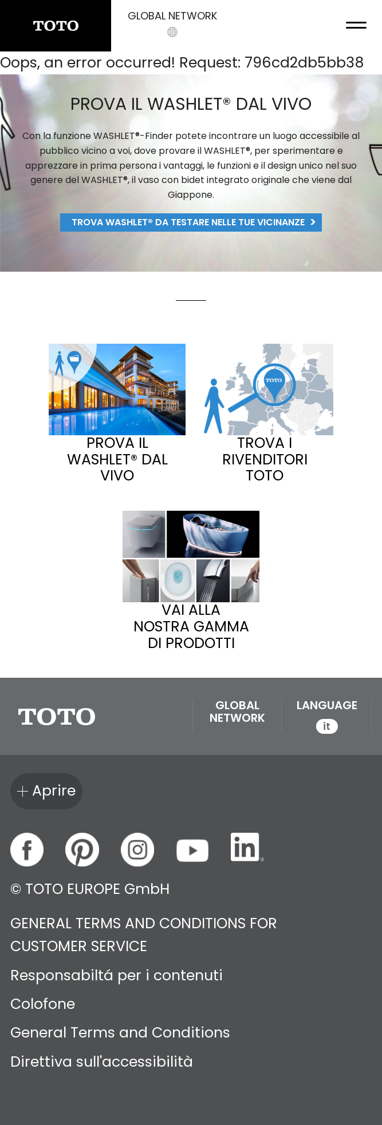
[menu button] (356, 25)
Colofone (42, 1004)
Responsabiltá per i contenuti (116, 975)
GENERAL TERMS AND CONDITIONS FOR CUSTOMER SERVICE (143, 934)
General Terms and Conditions (120, 1033)
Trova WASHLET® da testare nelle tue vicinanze (188, 222)
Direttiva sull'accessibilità (101, 1062)
